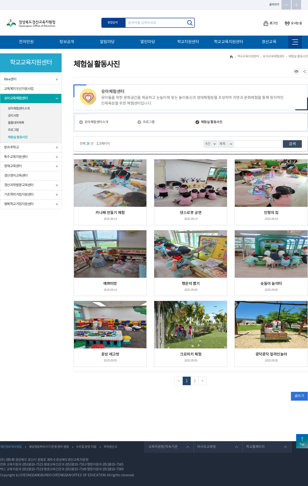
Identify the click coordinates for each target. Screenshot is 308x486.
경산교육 (269, 42)
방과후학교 (11, 147)
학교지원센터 (188, 42)
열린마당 (147, 42)
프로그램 (13, 130)
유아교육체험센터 (16, 98)
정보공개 (66, 42)
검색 (292, 144)
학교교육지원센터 (228, 42)
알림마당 (107, 42)
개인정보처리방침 (11, 447)
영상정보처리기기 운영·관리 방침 (49, 447)
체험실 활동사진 (17, 137)
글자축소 (286, 4)
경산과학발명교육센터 (19, 185)
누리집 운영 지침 (86, 447)
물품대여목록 (16, 123)
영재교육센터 (13, 166)
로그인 (270, 23)
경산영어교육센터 (16, 176)
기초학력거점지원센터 (19, 195)
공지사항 (13, 116)
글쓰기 (299, 396)
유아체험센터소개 (19, 109)
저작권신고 (110, 447)
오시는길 (293, 23)
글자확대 (296, 4)
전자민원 (26, 42)
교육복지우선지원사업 (19, 89)
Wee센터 (10, 79)
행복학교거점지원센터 (19, 204)
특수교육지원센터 (16, 157)
